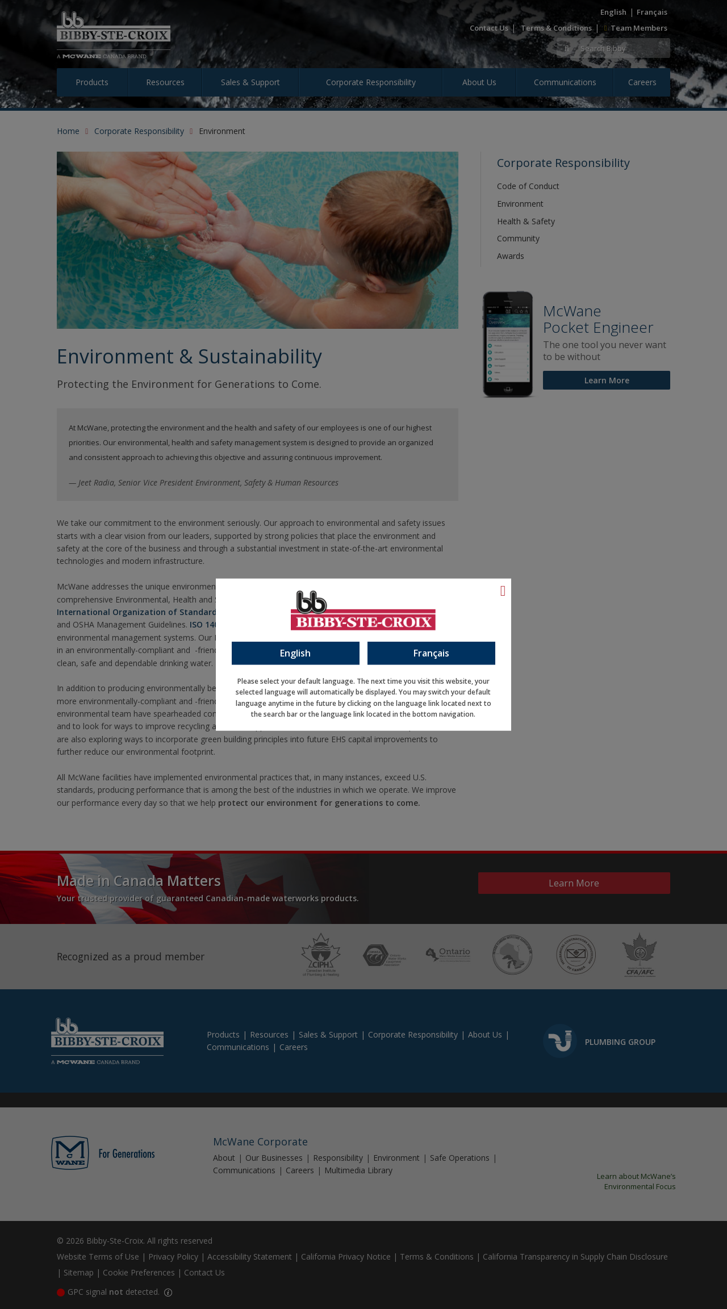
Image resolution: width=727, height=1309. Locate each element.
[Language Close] (503, 590)
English (295, 652)
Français (431, 652)
